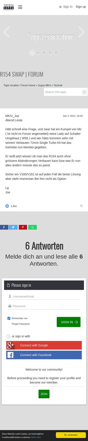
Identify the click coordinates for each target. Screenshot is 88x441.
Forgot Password (21, 324)
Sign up (81, 6)
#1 (81, 206)
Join (44, 394)
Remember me (19, 318)
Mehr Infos (36, 437)
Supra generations (51, 36)
